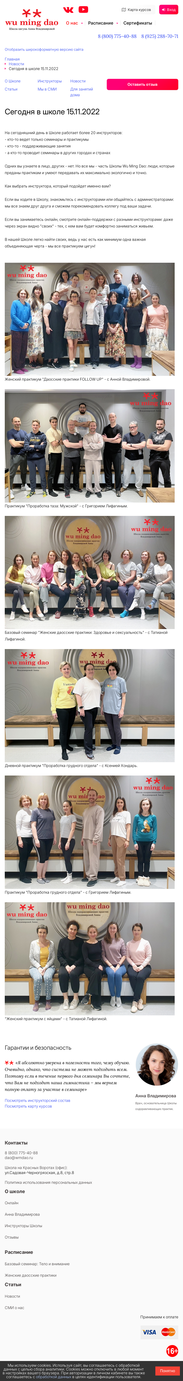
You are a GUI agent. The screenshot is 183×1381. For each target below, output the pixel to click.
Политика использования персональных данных (48, 1182)
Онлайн (11, 1202)
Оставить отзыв (142, 84)
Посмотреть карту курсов (28, 1106)
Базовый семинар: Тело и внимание (37, 1263)
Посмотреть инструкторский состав (37, 1100)
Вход (169, 9)
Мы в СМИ (47, 89)
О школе (15, 1191)
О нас (72, 22)
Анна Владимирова (22, 1214)
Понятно (167, 1371)
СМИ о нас (14, 1307)
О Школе (12, 81)
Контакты (16, 1143)
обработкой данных (53, 1376)
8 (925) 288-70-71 (159, 36)
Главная (12, 59)
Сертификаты (137, 22)
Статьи (11, 89)
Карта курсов (136, 9)
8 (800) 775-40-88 (117, 36)
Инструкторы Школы (23, 1225)
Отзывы (12, 1237)
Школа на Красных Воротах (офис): (36, 1167)
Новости (16, 63)
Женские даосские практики (30, 1275)
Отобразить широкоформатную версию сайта (44, 49)
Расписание (100, 22)
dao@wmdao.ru (19, 1157)
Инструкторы (50, 81)
